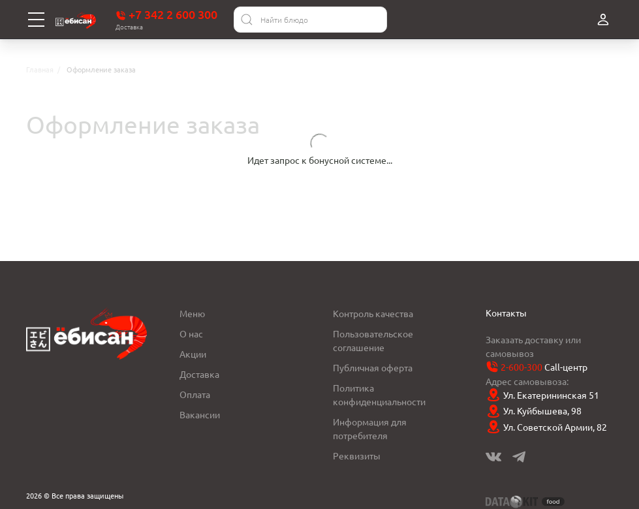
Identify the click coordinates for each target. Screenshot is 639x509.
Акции (192, 354)
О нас (191, 333)
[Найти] (247, 20)
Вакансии (199, 414)
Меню (192, 313)
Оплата (194, 394)
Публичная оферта (373, 367)
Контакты (506, 312)
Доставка (199, 374)
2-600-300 (521, 367)
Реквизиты (357, 455)
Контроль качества (373, 313)
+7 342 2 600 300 (166, 14)
